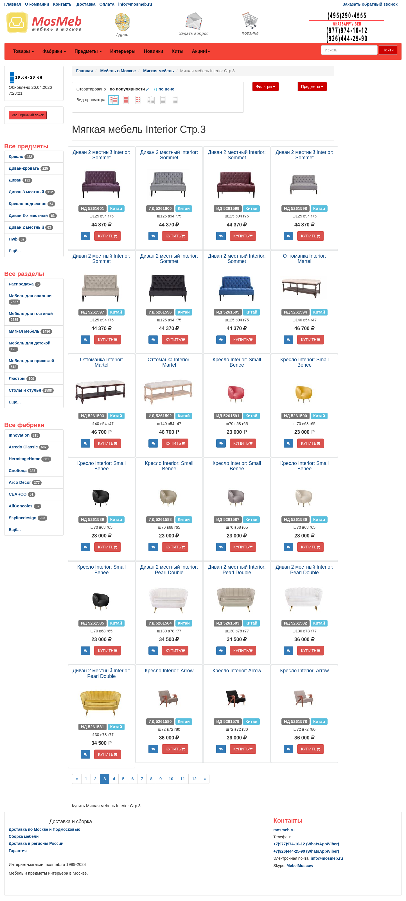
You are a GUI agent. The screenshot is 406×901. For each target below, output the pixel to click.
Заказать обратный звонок (369, 4)
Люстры (22, 378)
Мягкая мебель (30, 331)
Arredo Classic (29, 447)
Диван (20, 180)
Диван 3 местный (32, 192)
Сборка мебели (24, 836)
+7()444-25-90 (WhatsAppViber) (306, 851)
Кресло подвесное (32, 203)
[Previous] (77, 779)
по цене (163, 89)
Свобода (23, 470)
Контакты (63, 4)
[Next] (204, 779)
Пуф (17, 239)
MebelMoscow (300, 865)
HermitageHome (30, 459)
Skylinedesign (28, 518)
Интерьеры (123, 51)
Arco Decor (25, 482)
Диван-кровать (29, 168)
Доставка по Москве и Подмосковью (44, 829)
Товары (23, 51)
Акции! (201, 51)
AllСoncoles (25, 506)
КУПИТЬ (107, 236)
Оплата (106, 4)
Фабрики (54, 51)
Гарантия (18, 850)
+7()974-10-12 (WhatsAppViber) (306, 844)
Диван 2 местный (31, 227)
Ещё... (15, 251)
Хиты (177, 51)
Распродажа (24, 284)
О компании (37, 4)
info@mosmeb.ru (135, 4)
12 (194, 779)
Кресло (21, 156)
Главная (12, 4)
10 (171, 779)
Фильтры (265, 86)
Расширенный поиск (28, 115)
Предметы (88, 51)
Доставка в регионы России (36, 843)
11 (183, 779)
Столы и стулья (31, 390)
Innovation (24, 435)
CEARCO (22, 494)
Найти (388, 50)
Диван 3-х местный (33, 215)
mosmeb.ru (283, 830)
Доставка (85, 4)
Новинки (153, 51)
